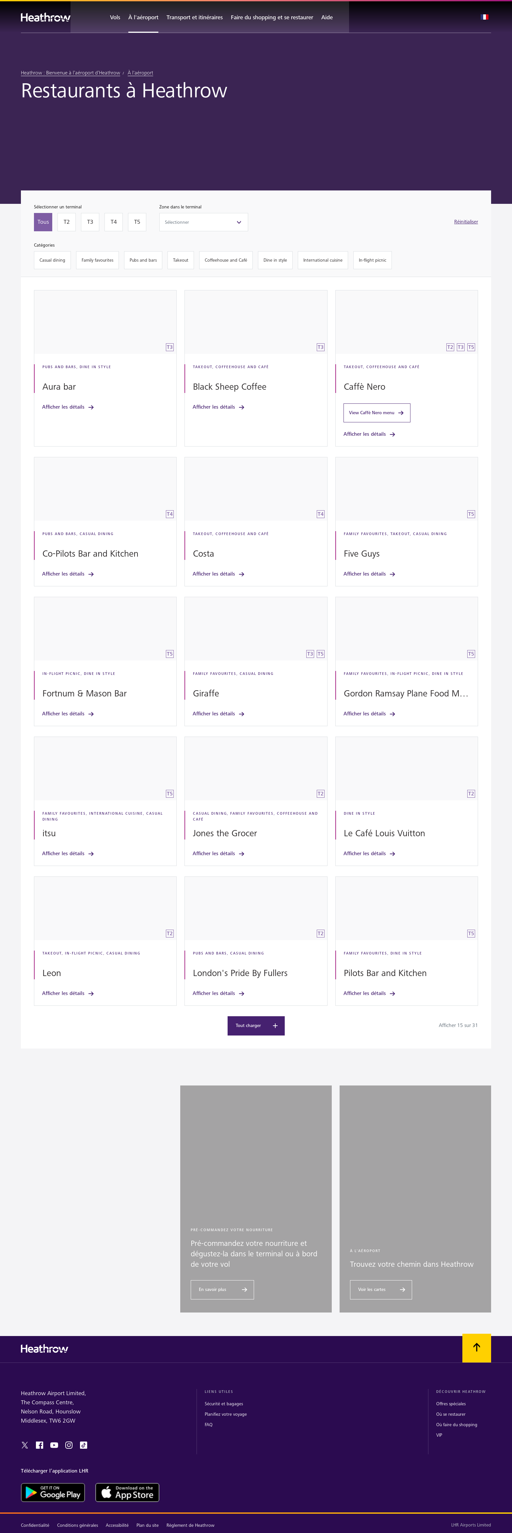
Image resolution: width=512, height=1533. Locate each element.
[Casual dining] (52, 260)
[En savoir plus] (222, 1289)
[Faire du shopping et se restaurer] (272, 17)
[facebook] (39, 1445)
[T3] (90, 222)
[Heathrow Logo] (46, 17)
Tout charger (257, 1025)
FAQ (209, 1424)
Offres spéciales (451, 1403)
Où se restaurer (451, 1414)
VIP (439, 1435)
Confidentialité (35, 1525)
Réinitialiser (466, 222)
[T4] (113, 222)
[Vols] (109, 17)
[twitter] (25, 1445)
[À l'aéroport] (143, 17)
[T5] (137, 222)
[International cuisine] (323, 260)
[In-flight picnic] (372, 260)
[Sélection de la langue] (484, 17)
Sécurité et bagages (224, 1403)
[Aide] (332, 17)
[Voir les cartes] (381, 1289)
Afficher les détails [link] (68, 407)
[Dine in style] (275, 260)
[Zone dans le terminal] (203, 222)
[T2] (66, 222)
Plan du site (147, 1525)
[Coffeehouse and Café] (226, 260)
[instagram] (69, 1445)
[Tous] (43, 222)
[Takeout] (181, 260)
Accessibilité (117, 1525)
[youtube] (54, 1445)
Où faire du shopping (456, 1424)
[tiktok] (84, 1445)
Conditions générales (77, 1525)
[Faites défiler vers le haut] (476, 1347)
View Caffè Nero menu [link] (377, 413)
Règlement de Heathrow (191, 1525)
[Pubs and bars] (143, 260)
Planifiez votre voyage (226, 1414)
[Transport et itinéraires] (195, 17)
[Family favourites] (97, 260)
